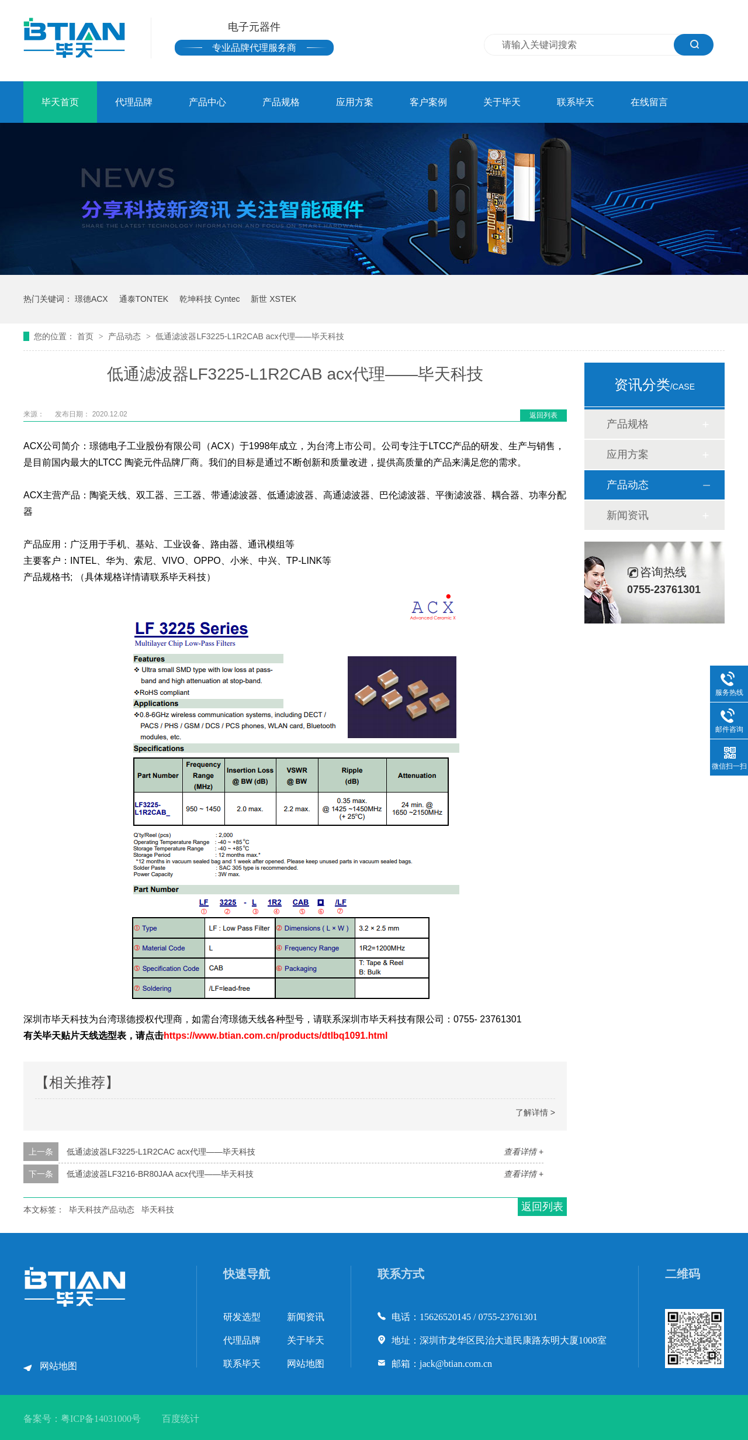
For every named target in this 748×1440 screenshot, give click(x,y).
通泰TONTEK (144, 299)
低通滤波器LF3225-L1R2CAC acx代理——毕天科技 (161, 1151)
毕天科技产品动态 (101, 1209)
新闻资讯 (628, 515)
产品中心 (207, 102)
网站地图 (58, 1366)
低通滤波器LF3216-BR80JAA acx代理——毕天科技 (160, 1174)
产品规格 (281, 102)
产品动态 (125, 336)
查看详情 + (523, 1151)
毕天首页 (60, 102)
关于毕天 (502, 102)
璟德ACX (91, 299)
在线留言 (649, 102)
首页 (86, 336)
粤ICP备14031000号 (101, 1419)
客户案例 (428, 102)
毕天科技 (157, 1209)
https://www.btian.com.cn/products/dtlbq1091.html (275, 1036)
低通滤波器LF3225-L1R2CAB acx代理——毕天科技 (249, 336)
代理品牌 (134, 102)
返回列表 (543, 415)
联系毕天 (575, 102)
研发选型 (242, 1317)
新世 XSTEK (273, 299)
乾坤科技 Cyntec (209, 299)
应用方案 (354, 102)
